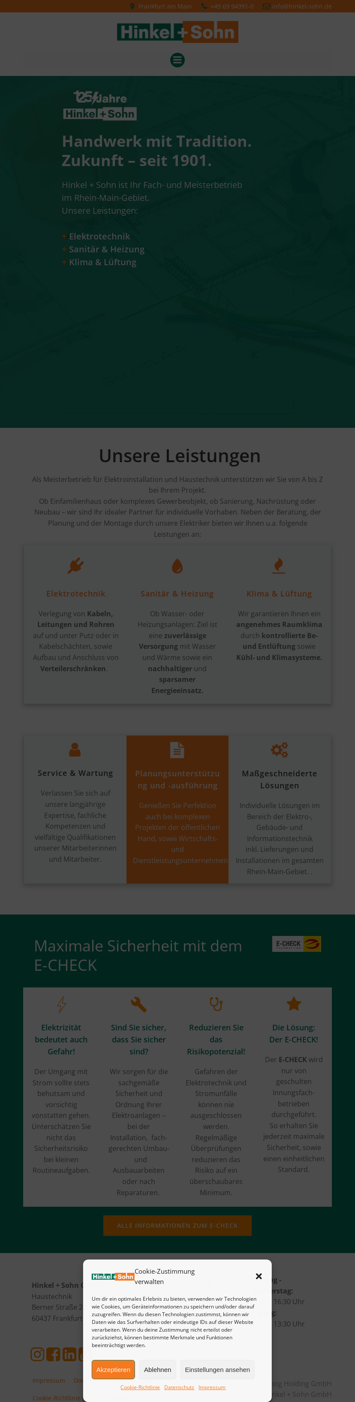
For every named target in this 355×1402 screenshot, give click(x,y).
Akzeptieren (113, 1369)
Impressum (212, 1387)
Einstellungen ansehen (217, 1369)
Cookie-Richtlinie (140, 1387)
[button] (259, 1276)
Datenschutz (179, 1387)
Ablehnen (157, 1369)
